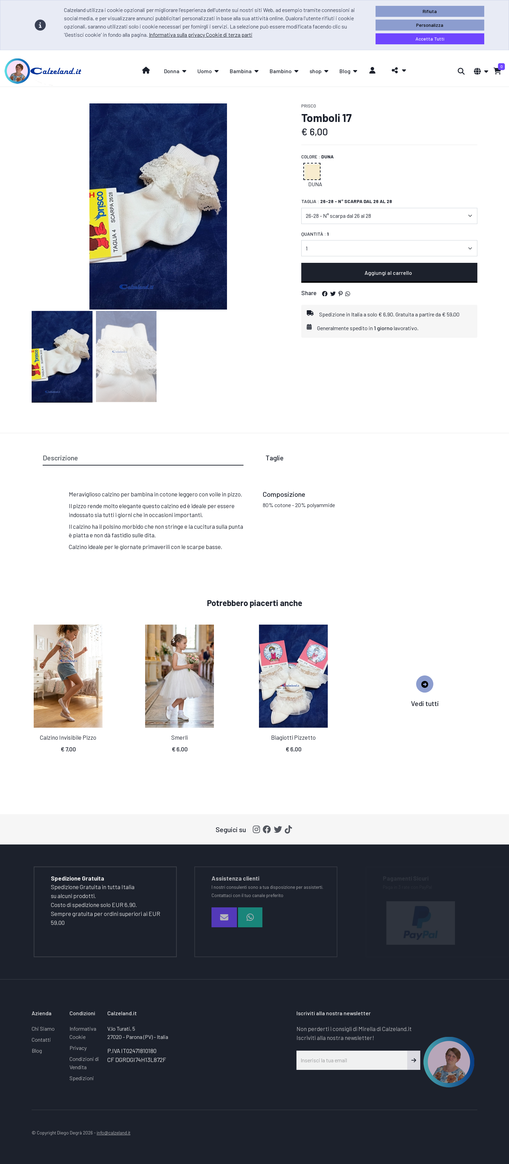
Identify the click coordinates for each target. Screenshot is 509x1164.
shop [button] (316, 71)
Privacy (78, 1047)
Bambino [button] (281, 71)
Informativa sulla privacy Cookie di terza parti (200, 34)
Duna (315, 184)
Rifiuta (430, 11)
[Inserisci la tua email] (352, 1060)
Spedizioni (81, 1078)
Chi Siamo (43, 1028)
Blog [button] (344, 71)
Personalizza (429, 25)
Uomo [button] (204, 71)
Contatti (41, 1039)
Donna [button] (172, 71)
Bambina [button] (241, 71)
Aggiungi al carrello (389, 272)
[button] (397, 70)
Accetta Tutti (429, 39)
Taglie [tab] (275, 458)
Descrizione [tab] (60, 458)
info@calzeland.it (113, 1132)
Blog (37, 1050)
